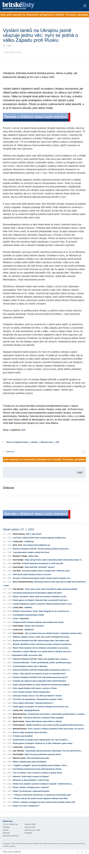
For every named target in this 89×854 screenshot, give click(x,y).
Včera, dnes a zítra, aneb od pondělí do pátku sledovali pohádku (51, 589)
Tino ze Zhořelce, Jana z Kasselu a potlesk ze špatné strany (37, 773)
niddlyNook (29, 630)
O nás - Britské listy (10, 824)
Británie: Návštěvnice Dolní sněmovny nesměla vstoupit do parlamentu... (43, 644)
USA (57, 442)
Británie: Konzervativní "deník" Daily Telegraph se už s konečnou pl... (41, 611)
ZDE (23, 430)
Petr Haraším (18, 589)
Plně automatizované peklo (38, 758)
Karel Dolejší (18, 560)
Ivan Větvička (18, 751)
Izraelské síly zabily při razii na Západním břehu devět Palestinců (39, 681)
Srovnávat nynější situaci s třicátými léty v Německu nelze (46, 571)
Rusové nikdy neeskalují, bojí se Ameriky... (30, 732)
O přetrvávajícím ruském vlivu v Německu (30, 666)
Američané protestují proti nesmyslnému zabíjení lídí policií (37, 593)
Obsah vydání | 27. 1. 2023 (18, 529)
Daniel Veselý (18, 721)
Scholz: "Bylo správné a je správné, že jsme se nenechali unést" (39, 674)
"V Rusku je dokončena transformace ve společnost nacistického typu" (42, 795)
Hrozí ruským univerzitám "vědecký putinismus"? (33, 703)
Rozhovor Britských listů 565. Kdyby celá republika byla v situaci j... (41, 659)
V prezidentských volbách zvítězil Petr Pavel (31, 552)
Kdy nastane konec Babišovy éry (36, 545)
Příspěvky (28, 833)
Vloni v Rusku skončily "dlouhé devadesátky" (31, 692)
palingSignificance (31, 710)
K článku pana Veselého (23, 736)
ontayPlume (29, 541)
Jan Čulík (17, 563)
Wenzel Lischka (19, 758)
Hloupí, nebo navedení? (34, 626)
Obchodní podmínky (10, 836)
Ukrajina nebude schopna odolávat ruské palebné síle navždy (38, 622)
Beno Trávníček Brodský (23, 582)
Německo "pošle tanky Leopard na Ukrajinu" (31, 777)
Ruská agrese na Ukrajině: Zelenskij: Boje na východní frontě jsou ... (41, 600)
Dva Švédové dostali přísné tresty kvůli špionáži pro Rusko (37, 769)
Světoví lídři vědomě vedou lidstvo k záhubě (43, 721)
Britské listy (35, 6)
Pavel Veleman (19, 534)
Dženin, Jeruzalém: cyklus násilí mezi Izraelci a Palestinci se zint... (40, 597)
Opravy (5, 830)
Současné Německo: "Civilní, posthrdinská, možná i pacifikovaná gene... (42, 663)
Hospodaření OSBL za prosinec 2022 (27, 655)
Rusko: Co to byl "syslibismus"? (26, 806)
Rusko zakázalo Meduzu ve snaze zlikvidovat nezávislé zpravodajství (41, 685)
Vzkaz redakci (29, 827)
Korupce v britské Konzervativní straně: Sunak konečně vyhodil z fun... (42, 578)
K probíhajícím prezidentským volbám (28, 615)
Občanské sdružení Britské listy (31, 843)
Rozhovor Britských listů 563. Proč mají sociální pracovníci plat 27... (41, 677)
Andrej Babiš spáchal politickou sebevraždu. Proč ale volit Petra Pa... (53, 751)
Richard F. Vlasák (20, 556)
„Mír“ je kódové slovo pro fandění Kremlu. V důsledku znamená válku (53, 633)
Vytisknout (9, 452)
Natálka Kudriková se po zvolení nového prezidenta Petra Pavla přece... (55, 725)
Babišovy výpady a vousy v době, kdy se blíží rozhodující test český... (41, 637)
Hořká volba (33, 556)
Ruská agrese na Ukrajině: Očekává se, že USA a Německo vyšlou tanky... (43, 743)
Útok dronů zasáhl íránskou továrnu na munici (32, 574)
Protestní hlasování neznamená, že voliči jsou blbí (42, 563)
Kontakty (6, 827)
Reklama (6, 833)
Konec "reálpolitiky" (21, 619)
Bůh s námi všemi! (33, 534)
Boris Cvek (17, 545)
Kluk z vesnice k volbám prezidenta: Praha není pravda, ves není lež (56, 729)
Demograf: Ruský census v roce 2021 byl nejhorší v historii (37, 696)
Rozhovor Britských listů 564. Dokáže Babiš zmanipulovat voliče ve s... (42, 670)
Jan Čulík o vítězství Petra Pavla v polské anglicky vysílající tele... (40, 538)
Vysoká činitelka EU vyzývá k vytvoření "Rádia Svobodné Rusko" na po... (43, 604)
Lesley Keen (18, 541)
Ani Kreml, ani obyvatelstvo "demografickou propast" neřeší (38, 699)
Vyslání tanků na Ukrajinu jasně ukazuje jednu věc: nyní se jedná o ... (41, 740)
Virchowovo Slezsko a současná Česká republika (43, 718)
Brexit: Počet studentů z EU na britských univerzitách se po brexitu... (41, 648)
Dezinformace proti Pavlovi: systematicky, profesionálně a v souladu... (57, 714)
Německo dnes (47, 442)
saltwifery (28, 607)
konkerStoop (29, 747)
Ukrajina (34, 442)
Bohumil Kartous (20, 714)
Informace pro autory (32, 830)
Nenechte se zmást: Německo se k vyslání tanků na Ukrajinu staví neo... (42, 652)
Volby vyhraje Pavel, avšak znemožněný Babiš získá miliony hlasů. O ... (54, 560)
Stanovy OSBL (30, 824)
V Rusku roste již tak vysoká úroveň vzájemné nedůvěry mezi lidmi (40, 798)
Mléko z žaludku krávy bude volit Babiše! (30, 762)
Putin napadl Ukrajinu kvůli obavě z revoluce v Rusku (35, 688)
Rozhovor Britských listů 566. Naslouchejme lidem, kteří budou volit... (41, 641)
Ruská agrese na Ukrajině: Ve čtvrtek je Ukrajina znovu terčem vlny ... (41, 707)
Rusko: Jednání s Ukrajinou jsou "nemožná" (31, 787)
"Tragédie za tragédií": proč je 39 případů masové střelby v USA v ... (41, 765)
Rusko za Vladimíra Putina (17, 442)
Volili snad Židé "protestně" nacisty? (40, 567)
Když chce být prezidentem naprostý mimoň (43, 754)
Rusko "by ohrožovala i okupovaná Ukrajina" (31, 791)
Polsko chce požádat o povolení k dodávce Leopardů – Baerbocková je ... (43, 784)
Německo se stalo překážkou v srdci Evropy (31, 780)
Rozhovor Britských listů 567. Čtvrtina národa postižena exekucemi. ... (42, 549)
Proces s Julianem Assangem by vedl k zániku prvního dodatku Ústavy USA (44, 802)
